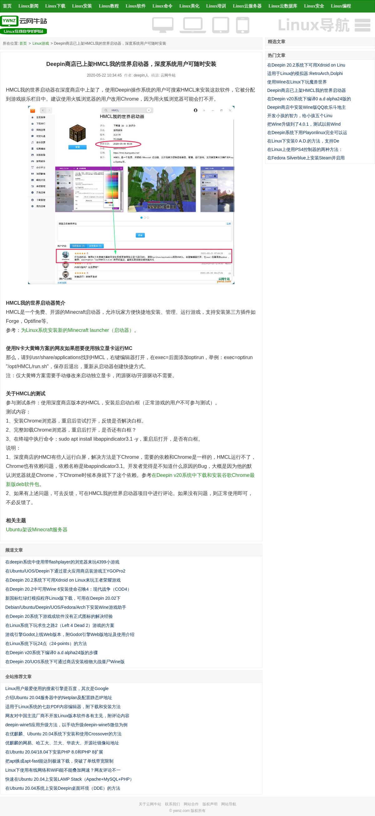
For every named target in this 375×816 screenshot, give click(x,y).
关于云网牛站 (150, 804)
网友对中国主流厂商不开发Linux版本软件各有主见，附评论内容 (67, 715)
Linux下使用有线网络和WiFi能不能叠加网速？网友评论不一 (63, 770)
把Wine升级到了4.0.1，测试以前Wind (304, 124)
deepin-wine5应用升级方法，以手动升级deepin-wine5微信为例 (66, 724)
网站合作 (191, 804)
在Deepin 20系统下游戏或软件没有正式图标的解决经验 (59, 616)
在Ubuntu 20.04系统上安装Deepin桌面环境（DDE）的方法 (62, 788)
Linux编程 (341, 6)
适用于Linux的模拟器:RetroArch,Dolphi (305, 73)
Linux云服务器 (247, 6)
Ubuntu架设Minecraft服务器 (37, 529)
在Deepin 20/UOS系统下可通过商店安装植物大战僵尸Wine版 (65, 661)
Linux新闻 (28, 6)
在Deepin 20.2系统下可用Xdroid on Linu (306, 65)
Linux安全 (314, 6)
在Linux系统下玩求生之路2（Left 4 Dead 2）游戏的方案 (59, 625)
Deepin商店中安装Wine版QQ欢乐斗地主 (306, 107)
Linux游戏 (40, 43)
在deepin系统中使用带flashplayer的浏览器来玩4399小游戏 (62, 561)
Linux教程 (109, 6)
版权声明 (210, 804)
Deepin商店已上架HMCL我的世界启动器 (306, 90)
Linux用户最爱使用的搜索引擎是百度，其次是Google (57, 688)
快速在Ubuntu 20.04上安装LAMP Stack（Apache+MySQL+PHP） (69, 779)
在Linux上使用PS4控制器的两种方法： (305, 149)
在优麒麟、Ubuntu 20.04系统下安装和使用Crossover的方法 (63, 733)
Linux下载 (55, 6)
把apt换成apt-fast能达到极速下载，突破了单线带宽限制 (59, 760)
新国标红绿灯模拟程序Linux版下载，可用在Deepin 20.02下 (63, 598)
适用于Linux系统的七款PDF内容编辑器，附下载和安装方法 (63, 706)
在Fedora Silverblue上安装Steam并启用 (306, 157)
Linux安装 (82, 6)
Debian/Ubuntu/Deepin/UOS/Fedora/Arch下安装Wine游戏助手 (65, 607)
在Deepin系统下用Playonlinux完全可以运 (307, 132)
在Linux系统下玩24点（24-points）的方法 (46, 643)
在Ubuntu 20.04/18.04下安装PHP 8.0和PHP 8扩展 (54, 751)
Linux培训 (216, 6)
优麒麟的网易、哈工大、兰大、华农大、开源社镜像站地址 (62, 742)
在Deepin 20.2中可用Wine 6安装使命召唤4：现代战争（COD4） (68, 589)
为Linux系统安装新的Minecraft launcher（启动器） (77, 330)
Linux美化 (189, 6)
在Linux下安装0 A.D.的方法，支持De (303, 140)
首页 (7, 6)
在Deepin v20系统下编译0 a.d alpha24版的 (309, 98)
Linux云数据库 (282, 6)
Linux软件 (136, 6)
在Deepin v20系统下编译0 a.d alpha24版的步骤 (51, 652)
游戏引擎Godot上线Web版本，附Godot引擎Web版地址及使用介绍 (69, 634)
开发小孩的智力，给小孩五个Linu (299, 115)
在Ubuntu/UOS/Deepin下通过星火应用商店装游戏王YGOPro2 (65, 570)
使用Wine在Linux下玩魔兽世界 (297, 81)
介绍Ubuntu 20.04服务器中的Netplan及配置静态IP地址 (58, 697)
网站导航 (228, 804)
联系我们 (172, 804)
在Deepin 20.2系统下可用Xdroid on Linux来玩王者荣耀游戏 (63, 580)
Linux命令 (162, 6)
